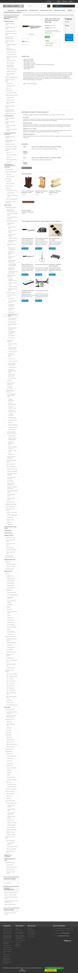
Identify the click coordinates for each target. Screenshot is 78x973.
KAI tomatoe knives (12, 351)
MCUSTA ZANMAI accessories (11, 457)
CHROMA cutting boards (12, 283)
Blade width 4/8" (10, 578)
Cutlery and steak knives (11, 499)
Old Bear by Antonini (9, 791)
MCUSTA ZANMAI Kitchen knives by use (12, 432)
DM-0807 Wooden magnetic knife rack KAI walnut (28, 212)
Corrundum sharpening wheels (11, 130)
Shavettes (8, 607)
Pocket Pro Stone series (11, 69)
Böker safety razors (11, 592)
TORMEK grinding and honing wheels (10, 141)
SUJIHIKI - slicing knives (12, 451)
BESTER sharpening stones (9, 24)
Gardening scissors (9, 568)
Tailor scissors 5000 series (10, 540)
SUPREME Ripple (12, 417)
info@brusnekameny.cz (64, 935)
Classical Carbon (10, 793)
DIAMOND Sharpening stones (11, 45)
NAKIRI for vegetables (12, 471)
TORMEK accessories (10, 144)
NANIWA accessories (11, 71)
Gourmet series (9, 864)
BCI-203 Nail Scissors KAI (42, 264)
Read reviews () (50, 43)
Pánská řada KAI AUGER (10, 655)
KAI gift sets (10, 380)
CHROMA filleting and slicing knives (12, 265)
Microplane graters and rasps (9, 859)
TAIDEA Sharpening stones (11, 95)
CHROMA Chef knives (11, 257)
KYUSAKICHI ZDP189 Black (12, 214)
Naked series (9, 721)
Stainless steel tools (10, 564)
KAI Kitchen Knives (10, 292)
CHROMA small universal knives (11, 248)
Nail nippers (10, 645)
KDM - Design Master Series (11, 693)
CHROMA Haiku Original (11, 231)
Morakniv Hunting (11, 777)
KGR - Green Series (10, 681)
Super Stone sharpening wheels (11, 57)
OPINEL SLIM (10, 820)
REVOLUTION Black (12, 425)
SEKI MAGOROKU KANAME (12, 328)
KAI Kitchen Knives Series (11, 295)
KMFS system (8, 178)
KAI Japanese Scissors (10, 537)
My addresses (31, 932)
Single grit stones (10, 97)
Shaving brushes (11, 631)
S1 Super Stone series (11, 54)
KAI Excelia (8, 700)
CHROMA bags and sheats (12, 289)
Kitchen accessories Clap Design (10, 527)
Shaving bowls (10, 617)
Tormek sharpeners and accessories (10, 133)
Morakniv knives (8, 751)
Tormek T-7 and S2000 (11, 155)
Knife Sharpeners (9, 169)
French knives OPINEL (10, 800)
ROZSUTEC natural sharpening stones (9, 110)
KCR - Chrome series (11, 690)
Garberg (9, 770)
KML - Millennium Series (11, 676)
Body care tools (8, 571)
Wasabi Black (11, 298)
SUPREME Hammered (10, 415)
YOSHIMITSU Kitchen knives (11, 461)
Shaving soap (10, 620)
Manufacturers (10, 879)
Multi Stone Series (10, 62)
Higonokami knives (9, 749)
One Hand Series (10, 739)
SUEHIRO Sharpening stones (10, 80)
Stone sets (8, 88)
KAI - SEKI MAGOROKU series (11, 661)
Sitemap (17, 946)
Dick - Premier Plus (10, 506)
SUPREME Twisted (12, 420)
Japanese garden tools (9, 559)
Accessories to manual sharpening (10, 202)
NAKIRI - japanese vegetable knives (12, 348)
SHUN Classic (11, 312)
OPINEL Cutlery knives (11, 829)
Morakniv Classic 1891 (12, 515)
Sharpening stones (8, 21)
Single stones (9, 83)
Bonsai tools (8, 561)
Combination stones (10, 85)
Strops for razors (9, 185)
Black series (9, 734)
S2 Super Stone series (11, 52)
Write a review (49, 45)
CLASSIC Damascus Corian (12, 407)
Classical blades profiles (10, 843)
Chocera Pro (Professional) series (10, 49)
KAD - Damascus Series (11, 674)
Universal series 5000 (11, 549)
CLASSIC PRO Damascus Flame (12, 411)
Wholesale (17, 944)
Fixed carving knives (10, 840)
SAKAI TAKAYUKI (10, 464)
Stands (8, 629)
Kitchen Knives (8, 205)
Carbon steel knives (10, 501)
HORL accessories (10, 176)
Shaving (7, 573)
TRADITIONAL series (11, 60)
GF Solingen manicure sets (11, 665)
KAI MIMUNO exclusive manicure (11, 639)
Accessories (9, 609)
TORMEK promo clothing (10, 146)
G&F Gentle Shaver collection (11, 601)
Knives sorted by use (11, 466)
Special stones (9, 90)
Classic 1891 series (11, 756)
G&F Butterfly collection (10, 598)
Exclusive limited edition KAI (11, 383)
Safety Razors (9, 590)
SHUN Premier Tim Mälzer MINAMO (12, 319)
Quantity (67, 25)
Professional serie (10, 869)
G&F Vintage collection (12, 594)
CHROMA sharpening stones (10, 28)
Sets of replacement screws (10, 553)
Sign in (58, 1)
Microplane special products (10, 872)
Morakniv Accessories (11, 789)
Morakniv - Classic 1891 (11, 512)
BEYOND (10, 422)
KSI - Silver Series (10, 685)
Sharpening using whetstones (10, 892)
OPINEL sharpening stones (11, 77)
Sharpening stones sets (10, 113)
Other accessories (11, 624)
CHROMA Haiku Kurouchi (11, 235)
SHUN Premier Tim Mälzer (12, 315)
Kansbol (9, 772)
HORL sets (8, 174)
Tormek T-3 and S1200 (11, 159)
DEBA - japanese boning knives (12, 261)
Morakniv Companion (12, 779)
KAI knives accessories (10, 387)
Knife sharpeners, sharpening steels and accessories (9, 166)
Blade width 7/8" (10, 585)
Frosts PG (9, 522)
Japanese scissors (8, 535)
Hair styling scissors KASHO (9, 671)
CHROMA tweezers (12, 286)
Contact (17, 928)
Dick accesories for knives (10, 509)
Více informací (22, 970)
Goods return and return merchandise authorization (20, 937)
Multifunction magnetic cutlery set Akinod (11, 716)
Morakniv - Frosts (10, 519)
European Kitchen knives (10, 504)
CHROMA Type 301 (12, 238)
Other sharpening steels (11, 199)
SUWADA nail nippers (11, 642)
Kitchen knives (9, 753)
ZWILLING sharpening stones (10, 106)
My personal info (32, 934)
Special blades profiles (12, 846)
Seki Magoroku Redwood (11, 309)
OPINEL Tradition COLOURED (11, 813)
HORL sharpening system (11, 171)
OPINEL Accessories (10, 834)
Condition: (47, 27)
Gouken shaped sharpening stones (10, 66)
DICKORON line (10, 193)
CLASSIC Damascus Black (12, 403)
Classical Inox (9, 796)
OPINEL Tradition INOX (11, 810)
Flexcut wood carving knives (10, 837)
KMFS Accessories (10, 183)
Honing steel (8, 188)
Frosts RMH (10, 524)
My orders (30, 928)
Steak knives (10, 517)
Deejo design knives (9, 719)
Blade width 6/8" (10, 583)
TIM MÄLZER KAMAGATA (11, 305)
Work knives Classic (11, 784)
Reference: (47, 25)
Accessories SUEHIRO (11, 92)
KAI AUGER (10, 604)
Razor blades (10, 634)
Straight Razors (9, 576)
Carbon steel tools (10, 566)
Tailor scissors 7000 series (10, 544)
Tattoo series (9, 737)
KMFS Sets (8, 181)
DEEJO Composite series (10, 725)
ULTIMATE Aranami (12, 427)
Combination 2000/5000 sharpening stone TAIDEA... (28, 292)
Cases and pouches (11, 627)
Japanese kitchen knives (10, 207)
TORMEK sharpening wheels (10, 122)
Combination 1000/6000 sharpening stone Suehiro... (55, 266)
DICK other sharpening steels (12, 196)
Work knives (9, 782)
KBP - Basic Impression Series (11, 697)
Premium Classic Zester (11, 867)
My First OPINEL (11, 827)
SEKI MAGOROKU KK (12, 325)
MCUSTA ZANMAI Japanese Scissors (9, 556)
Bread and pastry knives (11, 495)
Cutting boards (7, 530)
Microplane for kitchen (10, 862)
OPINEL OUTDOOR (11, 822)
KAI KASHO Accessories (11, 704)
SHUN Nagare (11, 335)
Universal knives (12, 435)
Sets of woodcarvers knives (10, 852)
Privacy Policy (18, 942)
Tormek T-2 (8, 162)
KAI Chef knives (11, 358)
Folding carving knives (11, 849)
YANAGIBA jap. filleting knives (11, 268)
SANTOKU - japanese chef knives (11, 253)
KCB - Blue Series (10, 688)
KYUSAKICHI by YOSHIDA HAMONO (10, 210)
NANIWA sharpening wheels (9, 119)
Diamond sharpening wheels (10, 126)
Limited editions (11, 429)
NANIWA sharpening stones (9, 41)
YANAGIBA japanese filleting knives (12, 371)
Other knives (7, 707)
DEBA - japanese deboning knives (12, 364)
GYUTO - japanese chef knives (12, 447)
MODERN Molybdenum (11, 400)
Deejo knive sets (10, 742)
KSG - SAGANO (10, 683)
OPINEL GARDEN (11, 825)
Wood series (9, 732)
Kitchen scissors (9, 547)
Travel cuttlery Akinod (10, 709)
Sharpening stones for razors (12, 612)
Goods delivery (19, 930)
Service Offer (9, 910)
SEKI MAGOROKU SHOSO (12, 301)
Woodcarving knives (11, 786)
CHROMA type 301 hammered (12, 241)
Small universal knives (12, 468)
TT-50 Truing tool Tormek (41, 290)
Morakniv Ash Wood (11, 767)
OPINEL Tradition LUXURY (11, 817)
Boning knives (11, 454)
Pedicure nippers (11, 647)
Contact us (64, 1)
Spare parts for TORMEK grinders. (10, 149)
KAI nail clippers (9, 649)
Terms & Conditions (20, 940)
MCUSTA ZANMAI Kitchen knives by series (11, 396)
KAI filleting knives (12, 367)
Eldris (8, 774)
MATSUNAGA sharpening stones (11, 34)
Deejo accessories (10, 746)
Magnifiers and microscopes (7, 855)
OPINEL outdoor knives (11, 803)
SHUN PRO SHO (12, 322)
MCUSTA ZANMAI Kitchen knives (10, 391)
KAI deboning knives (12, 361)
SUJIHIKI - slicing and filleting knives (12, 487)
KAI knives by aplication (10, 341)
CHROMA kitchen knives (11, 221)
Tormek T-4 (8, 157)
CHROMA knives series (11, 224)
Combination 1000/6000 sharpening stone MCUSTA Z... (55, 192)
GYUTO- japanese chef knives (11, 478)
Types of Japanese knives (10, 904)
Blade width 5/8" (10, 580)
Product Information (9, 889)
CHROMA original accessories (11, 276)
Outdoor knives (9, 765)
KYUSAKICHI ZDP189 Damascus (12, 218)
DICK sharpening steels (11, 190)
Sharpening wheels (8, 115)
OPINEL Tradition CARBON (11, 806)
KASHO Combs (9, 702)
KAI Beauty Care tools (11, 652)
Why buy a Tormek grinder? (10, 894)
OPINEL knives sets (10, 832)
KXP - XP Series (10, 678)
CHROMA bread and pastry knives (12, 272)
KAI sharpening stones (10, 31)
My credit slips (31, 930)
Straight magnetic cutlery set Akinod (11, 712)
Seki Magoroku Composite (11, 332)
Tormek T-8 (8, 152)
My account (32, 926)
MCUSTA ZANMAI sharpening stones (9, 38)
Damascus (8, 798)
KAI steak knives (12, 378)
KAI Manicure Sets (10, 667)
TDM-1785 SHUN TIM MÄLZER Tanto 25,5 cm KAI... (28, 266)
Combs (8, 615)
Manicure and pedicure (10, 636)
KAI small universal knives (12, 344)
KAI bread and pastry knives (11, 375)
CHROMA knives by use (11, 245)
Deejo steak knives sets (11, 744)
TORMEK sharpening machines (10, 137)
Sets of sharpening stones (10, 74)
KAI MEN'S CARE (10, 658)
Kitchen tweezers (8, 532)
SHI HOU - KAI (11, 337)
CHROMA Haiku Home (11, 227)
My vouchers (31, 936)
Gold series (8, 730)
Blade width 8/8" (10, 587)
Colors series (9, 727)
